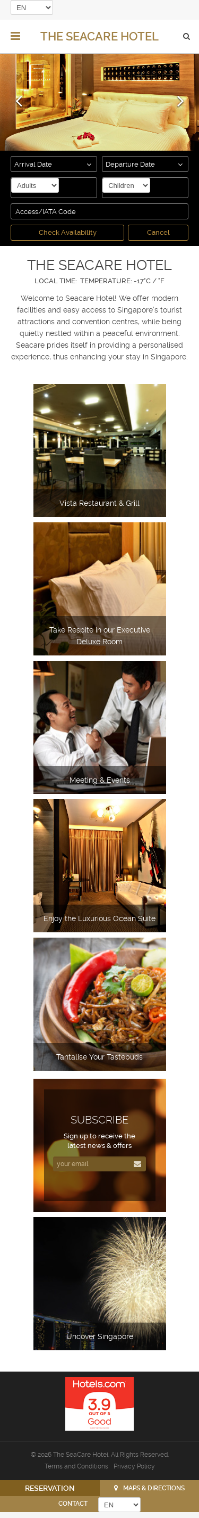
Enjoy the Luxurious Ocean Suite (99, 918)
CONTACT (73, 1503)
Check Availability (68, 232)
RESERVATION (50, 1488)
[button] (18, 92)
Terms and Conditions (76, 1466)
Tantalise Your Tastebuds (99, 1057)
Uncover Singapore (99, 1336)
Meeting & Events (100, 780)
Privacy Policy (134, 1466)
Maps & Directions (154, 1488)
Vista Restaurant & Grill (99, 503)
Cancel (158, 232)
